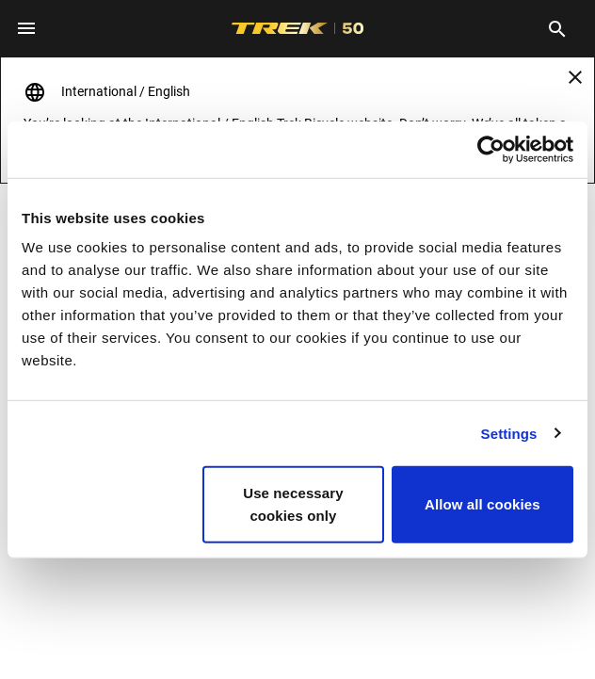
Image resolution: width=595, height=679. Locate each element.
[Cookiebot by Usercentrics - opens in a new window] (491, 149)
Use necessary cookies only (293, 504)
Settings (509, 433)
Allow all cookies (482, 504)
